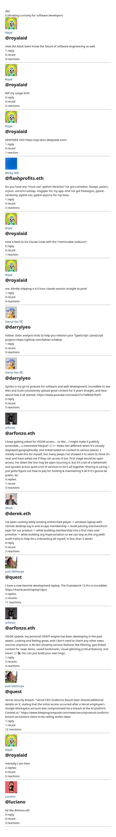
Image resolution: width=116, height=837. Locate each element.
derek (9, 508)
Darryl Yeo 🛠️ (14, 321)
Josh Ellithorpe (14, 571)
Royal (8, 32)
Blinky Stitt (12, 173)
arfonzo (10, 427)
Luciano (10, 796)
